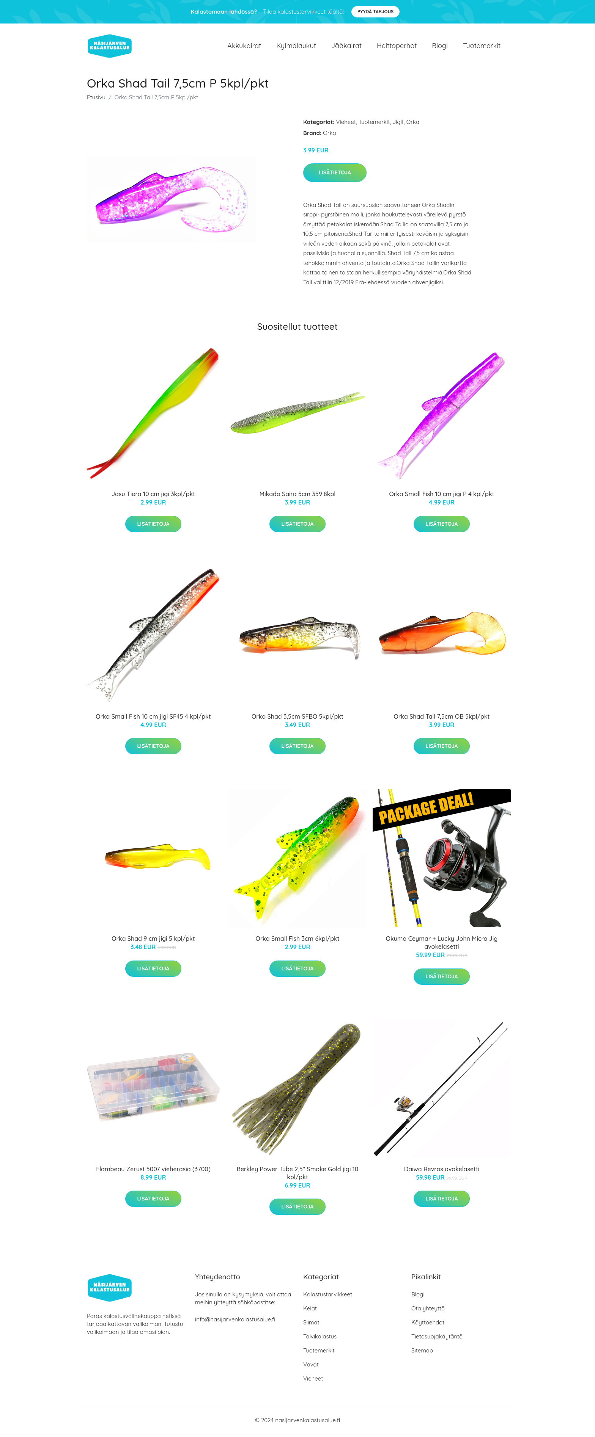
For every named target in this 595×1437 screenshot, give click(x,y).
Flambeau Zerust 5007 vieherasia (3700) (153, 1173)
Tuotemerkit (482, 47)
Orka (412, 125)
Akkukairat (244, 47)
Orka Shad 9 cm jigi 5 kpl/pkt (153, 943)
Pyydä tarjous (375, 11)
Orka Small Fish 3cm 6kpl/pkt (297, 943)
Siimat (311, 1326)
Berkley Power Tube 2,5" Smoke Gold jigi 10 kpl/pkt (298, 1177)
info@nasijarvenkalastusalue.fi (235, 1323)
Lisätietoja (335, 176)
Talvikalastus (320, 1340)
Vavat (311, 1368)
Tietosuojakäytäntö (437, 1340)
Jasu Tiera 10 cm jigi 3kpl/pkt (153, 498)
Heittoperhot (397, 47)
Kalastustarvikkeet (327, 1298)
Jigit (397, 125)
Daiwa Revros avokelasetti (442, 1173)
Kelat (310, 1312)
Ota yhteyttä (428, 1312)
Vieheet (346, 125)
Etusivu (96, 101)
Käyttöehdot (427, 1326)
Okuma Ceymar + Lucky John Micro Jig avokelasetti (442, 946)
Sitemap (422, 1354)
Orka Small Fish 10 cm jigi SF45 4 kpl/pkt (153, 720)
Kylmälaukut (296, 47)
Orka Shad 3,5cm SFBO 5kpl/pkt (297, 720)
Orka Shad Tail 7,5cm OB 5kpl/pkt (442, 720)
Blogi (440, 47)
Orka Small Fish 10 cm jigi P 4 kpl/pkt (441, 498)
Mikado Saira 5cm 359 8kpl (297, 498)
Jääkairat (346, 47)
